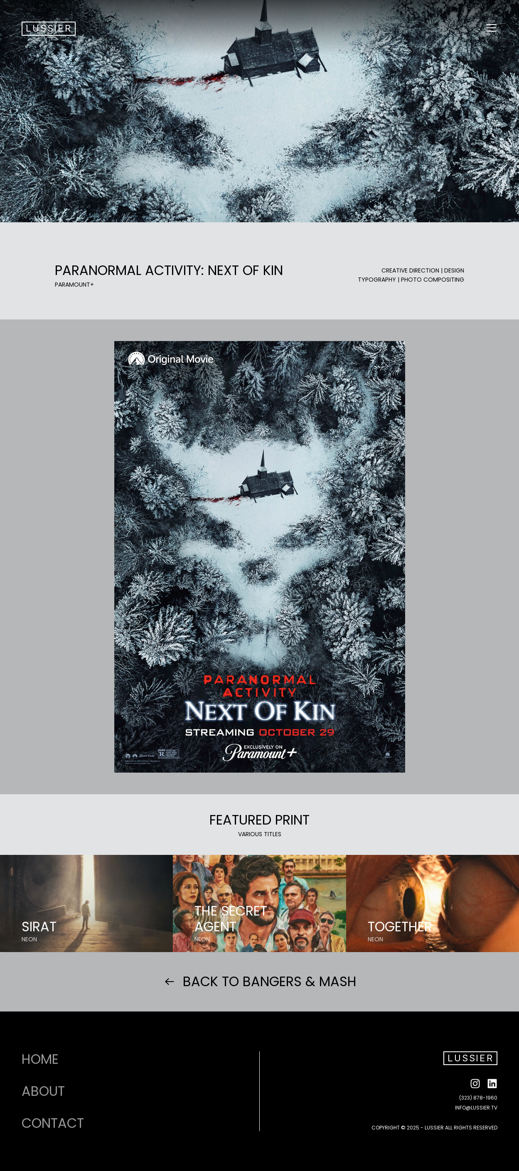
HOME (40, 1059)
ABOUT (43, 1091)
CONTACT (53, 1123)
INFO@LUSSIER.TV (476, 1108)
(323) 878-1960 (478, 1098)
